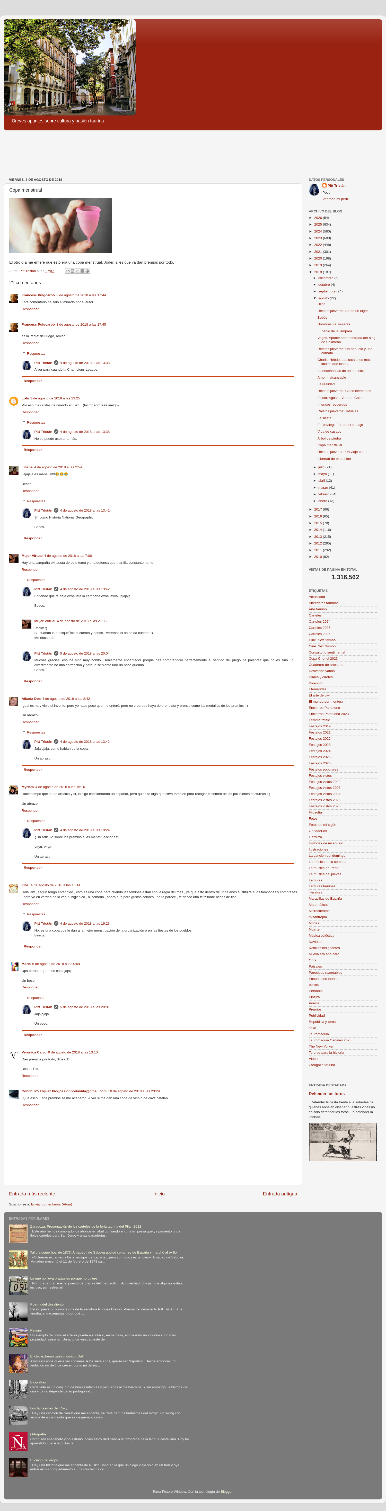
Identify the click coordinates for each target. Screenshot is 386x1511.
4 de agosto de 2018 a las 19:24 (85, 830)
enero (323, 501)
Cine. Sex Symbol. (323, 646)
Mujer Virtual (32, 556)
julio (322, 467)
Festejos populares (323, 769)
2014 (318, 530)
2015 (318, 523)
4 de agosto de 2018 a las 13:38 (85, 363)
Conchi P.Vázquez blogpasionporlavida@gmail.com (64, 1091)
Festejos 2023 (320, 745)
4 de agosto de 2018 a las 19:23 (85, 923)
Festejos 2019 (320, 726)
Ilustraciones (318, 849)
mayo (323, 474)
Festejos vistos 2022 (324, 782)
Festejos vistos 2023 (324, 788)
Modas (314, 923)
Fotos (313, 818)
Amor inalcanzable (332, 377)
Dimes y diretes (321, 677)
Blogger (227, 1492)
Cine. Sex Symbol (322, 640)
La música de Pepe (324, 868)
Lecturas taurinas (322, 886)
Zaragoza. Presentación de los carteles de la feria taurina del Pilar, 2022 (85, 1226)
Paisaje (35, 1330)
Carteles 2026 (319, 634)
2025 (318, 224)
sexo (312, 1028)
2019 (318, 265)
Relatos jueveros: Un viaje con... (342, 452)
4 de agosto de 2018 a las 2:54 (58, 467)
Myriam (28, 787)
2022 (318, 245)
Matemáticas (319, 905)
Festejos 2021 (320, 732)
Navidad (315, 942)
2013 (318, 537)
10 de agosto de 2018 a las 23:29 (134, 1091)
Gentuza (315, 837)
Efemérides (317, 689)
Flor (25, 885)
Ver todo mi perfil (335, 199)
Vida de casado (329, 431)
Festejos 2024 (320, 751)
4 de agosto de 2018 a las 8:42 (66, 699)
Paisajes (315, 966)
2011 (318, 550)
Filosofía (315, 812)
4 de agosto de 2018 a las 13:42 (85, 589)
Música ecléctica (321, 935)
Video (313, 1059)
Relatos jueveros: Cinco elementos (344, 391)
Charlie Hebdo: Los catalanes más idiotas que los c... (344, 362)
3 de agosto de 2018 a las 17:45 (81, 324)
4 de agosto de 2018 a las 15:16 (60, 787)
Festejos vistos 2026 (324, 806)
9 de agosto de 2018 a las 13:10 (73, 1052)
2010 (318, 557)
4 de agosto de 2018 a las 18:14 (55, 885)
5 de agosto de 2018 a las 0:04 (56, 964)
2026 (318, 218)
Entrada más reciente (32, 1193)
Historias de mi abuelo (326, 843)
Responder (30, 309)
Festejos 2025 (320, 757)
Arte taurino (318, 609)
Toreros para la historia (326, 1052)
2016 (318, 516)
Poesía (314, 1003)
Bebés (322, 317)
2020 (318, 258)
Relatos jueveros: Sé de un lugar (343, 311)
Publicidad (317, 1015)
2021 (318, 252)
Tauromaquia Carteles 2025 (330, 1040)
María (26, 964)
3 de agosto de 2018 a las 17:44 (81, 295)
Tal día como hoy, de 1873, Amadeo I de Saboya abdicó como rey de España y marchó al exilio (103, 1252)
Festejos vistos (320, 775)
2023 (318, 238)
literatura (315, 892)
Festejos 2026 (320, 763)
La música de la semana (327, 862)
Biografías (38, 1382)
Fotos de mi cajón (322, 825)
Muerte (314, 929)
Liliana (27, 467)
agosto (324, 298)
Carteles (315, 615)
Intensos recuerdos (332, 404)
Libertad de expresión (334, 459)
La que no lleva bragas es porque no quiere (63, 1278)
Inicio (159, 1193)
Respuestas (36, 353)
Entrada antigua (280, 1193)
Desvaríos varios (322, 671)
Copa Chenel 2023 (323, 658)
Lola (25, 398)
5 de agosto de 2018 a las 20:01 (85, 1007)
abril (322, 480)
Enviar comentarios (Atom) (51, 1204)
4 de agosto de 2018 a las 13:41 (85, 510)
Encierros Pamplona (324, 708)
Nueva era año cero (324, 954)
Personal (315, 991)
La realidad (326, 384)
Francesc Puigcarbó (38, 295)
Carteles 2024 (319, 621)
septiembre (327, 291)
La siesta (324, 418)
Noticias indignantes (324, 948)
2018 (318, 272)
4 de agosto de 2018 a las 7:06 (68, 556)
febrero (324, 494)
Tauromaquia (319, 1034)
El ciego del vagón (44, 1460)
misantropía (318, 917)
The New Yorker (321, 1046)
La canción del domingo (327, 855)
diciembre (326, 278)
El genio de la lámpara (335, 331)
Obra (313, 960)
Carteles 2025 (319, 628)
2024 (318, 231)
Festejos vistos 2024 (324, 794)
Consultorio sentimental (327, 652)
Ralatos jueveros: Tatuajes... (339, 411)
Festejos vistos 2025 (324, 800)
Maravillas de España (325, 898)
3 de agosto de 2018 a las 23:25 (55, 398)
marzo (323, 487)
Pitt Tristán (43, 363)
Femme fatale (319, 720)
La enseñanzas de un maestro (341, 371)
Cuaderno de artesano (326, 665)
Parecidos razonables (325, 972)
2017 (318, 509)
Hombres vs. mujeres (334, 324)
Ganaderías (318, 831)
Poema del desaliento (47, 1304)
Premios (315, 1009)
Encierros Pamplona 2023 (329, 714)
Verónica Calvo (34, 1052)
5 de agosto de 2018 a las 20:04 (85, 653)
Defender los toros (327, 1094)
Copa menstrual (330, 445)
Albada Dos (31, 699)
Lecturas (315, 880)
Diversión (316, 683)
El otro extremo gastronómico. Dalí (57, 1356)
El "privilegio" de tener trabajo (340, 425)
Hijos (321, 304)
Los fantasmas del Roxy (48, 1408)
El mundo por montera (326, 701)
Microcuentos (319, 911)
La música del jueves (325, 874)
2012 (318, 543)
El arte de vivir (320, 695)
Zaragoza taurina (322, 1065)
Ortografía (38, 1434)
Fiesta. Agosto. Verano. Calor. (341, 398)
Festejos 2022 (320, 738)
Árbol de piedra (329, 438)
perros (314, 985)
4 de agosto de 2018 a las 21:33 (82, 621)
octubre (324, 285)
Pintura (314, 997)
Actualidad (317, 597)
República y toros (322, 1022)
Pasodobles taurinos (324, 979)
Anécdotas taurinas (324, 603)
